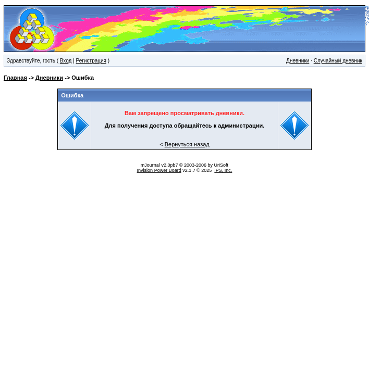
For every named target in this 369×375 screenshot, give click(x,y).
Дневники (297, 61)
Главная (15, 77)
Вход (66, 61)
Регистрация (91, 61)
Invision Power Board (159, 170)
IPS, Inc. (223, 170)
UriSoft (221, 165)
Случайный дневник (338, 61)
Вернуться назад (187, 144)
